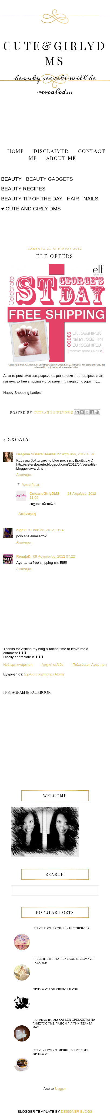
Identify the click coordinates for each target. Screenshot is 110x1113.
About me (61, 157)
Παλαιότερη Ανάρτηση (89, 665)
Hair (73, 199)
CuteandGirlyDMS (44, 493)
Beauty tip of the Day (31, 199)
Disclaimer (51, 150)
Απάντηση (24, 475)
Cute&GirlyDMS (55, 53)
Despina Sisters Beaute (35, 454)
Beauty (11, 179)
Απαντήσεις (31, 485)
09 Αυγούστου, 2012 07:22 (54, 556)
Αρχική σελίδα (53, 665)
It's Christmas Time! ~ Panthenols (61, 928)
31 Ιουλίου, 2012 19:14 (46, 530)
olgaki (21, 530)
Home (15, 150)
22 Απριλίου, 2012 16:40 (76, 454)
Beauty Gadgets (49, 179)
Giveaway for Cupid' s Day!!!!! (57, 989)
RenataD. (23, 556)
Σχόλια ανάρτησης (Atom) (44, 674)
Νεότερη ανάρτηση (17, 665)
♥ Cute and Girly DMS (31, 208)
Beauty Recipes (23, 189)
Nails (91, 199)
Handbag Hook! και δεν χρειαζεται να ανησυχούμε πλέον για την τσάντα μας (64, 1023)
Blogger (60, 1089)
